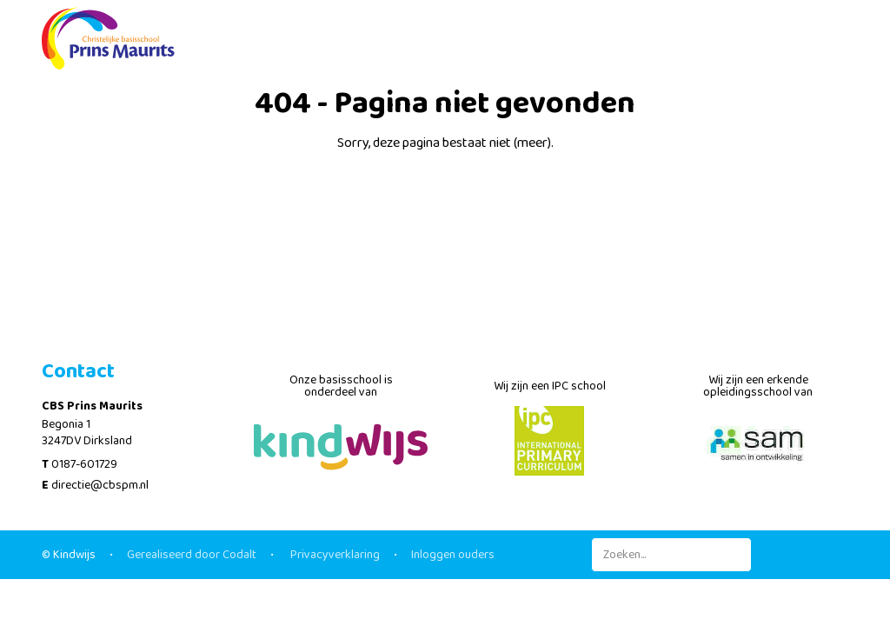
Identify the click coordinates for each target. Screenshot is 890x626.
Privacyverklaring (334, 554)
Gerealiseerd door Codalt (191, 554)
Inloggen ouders (453, 554)
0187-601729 (84, 464)
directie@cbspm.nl (100, 485)
